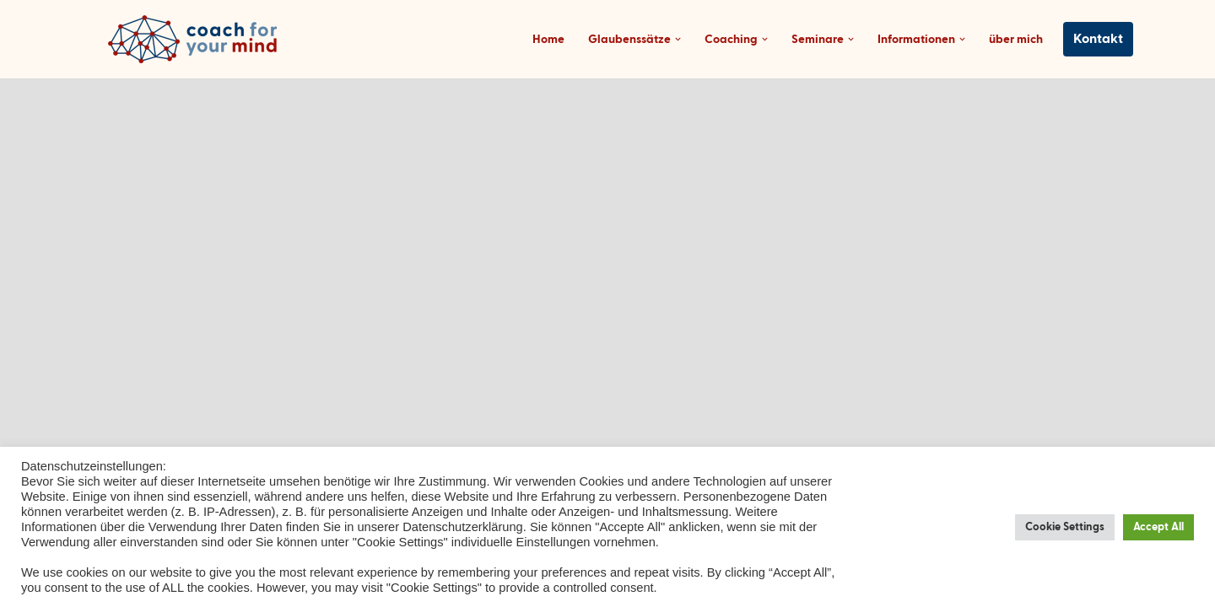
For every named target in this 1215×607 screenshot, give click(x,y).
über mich (1020, 39)
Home (598, 39)
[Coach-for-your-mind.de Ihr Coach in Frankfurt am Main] (196, 39)
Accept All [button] (1160, 527)
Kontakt (1099, 39)
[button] (712, 39)
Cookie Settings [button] (1073, 527)
